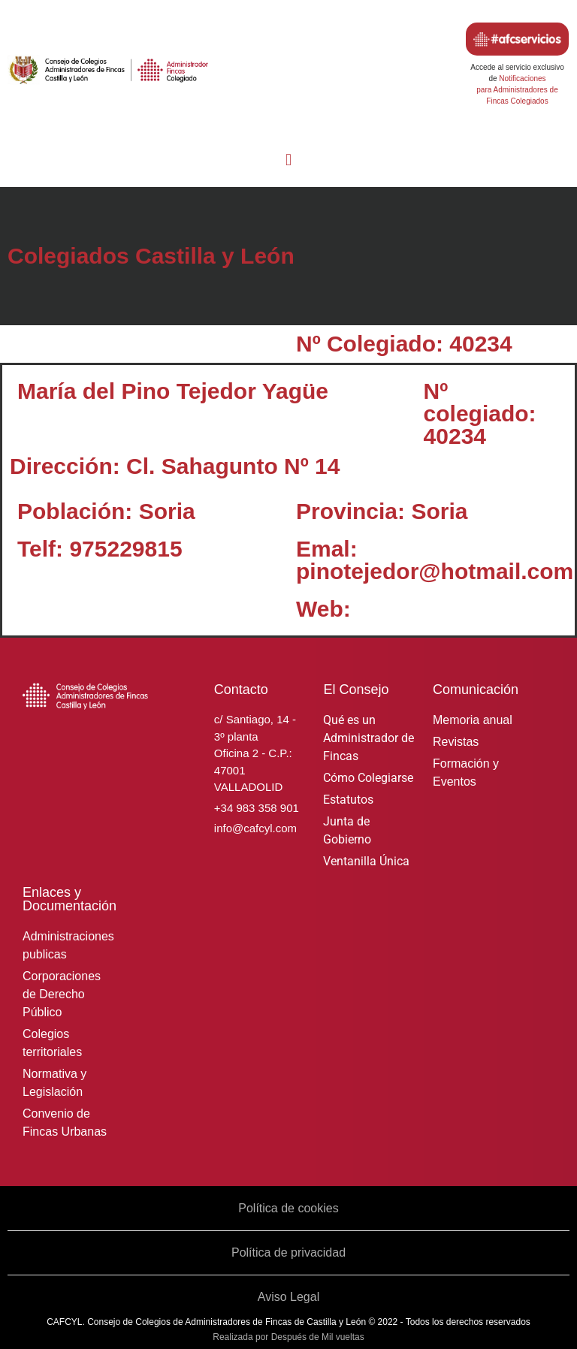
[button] (288, 159)
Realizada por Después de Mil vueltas (288, 1337)
